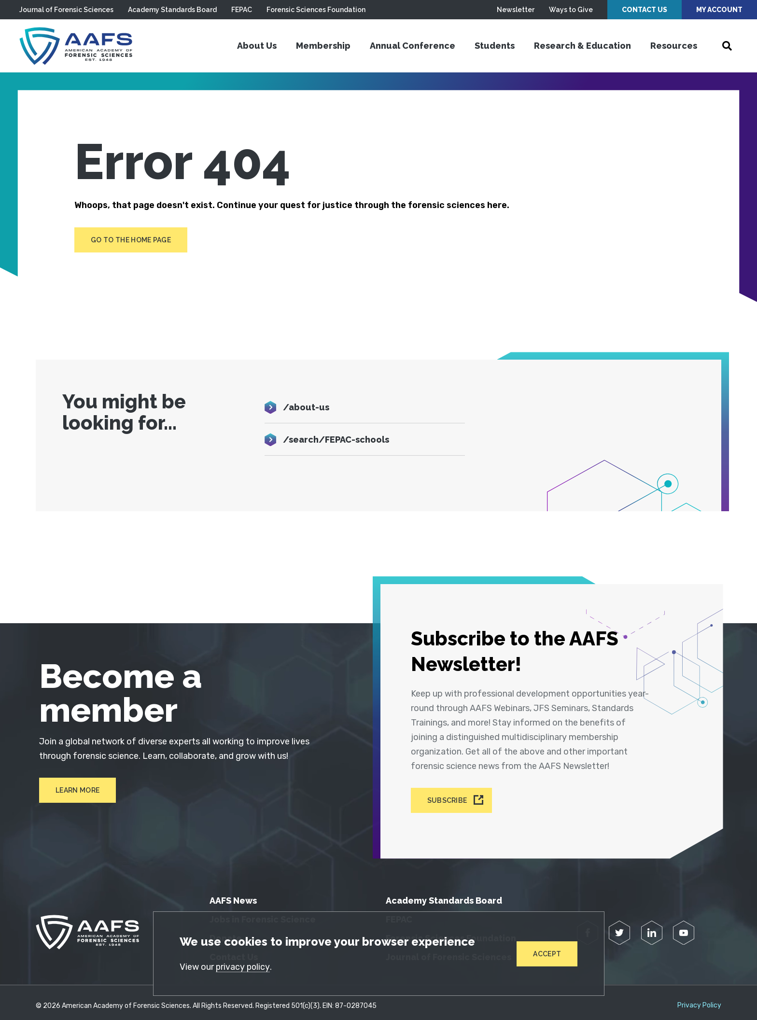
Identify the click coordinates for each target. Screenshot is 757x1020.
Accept (547, 953)
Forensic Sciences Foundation (315, 10)
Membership (323, 46)
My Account (719, 10)
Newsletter (515, 10)
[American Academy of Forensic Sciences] (79, 46)
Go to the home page (131, 240)
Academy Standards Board (172, 10)
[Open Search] (727, 45)
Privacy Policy (699, 999)
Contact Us (644, 10)
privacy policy (243, 966)
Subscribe (449, 795)
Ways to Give (571, 10)
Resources (673, 46)
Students (495, 46)
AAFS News (233, 894)
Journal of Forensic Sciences (66, 10)
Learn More (74, 791)
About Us (257, 46)
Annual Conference (412, 46)
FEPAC (241, 10)
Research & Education (582, 46)
